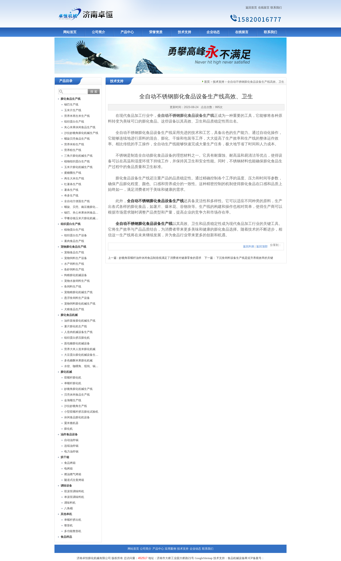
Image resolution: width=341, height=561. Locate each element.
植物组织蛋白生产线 (77, 161)
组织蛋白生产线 (74, 121)
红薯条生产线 (72, 184)
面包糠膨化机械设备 (77, 343)
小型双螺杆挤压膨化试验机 (81, 411)
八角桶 (68, 508)
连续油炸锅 (71, 445)
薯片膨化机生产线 (75, 326)
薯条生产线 (71, 190)
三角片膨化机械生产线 (78, 155)
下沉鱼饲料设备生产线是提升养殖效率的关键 (244, 258)
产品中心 (127, 32)
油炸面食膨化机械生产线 (79, 320)
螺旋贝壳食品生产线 (77, 138)
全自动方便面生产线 (77, 201)
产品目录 (65, 81)
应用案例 (170, 548)
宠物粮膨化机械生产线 (78, 292)
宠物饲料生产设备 (75, 258)
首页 (207, 81)
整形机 (68, 525)
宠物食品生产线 (74, 252)
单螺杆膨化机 (72, 383)
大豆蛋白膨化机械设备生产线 (82, 354)
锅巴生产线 (71, 104)
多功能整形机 (72, 531)
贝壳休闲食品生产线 (77, 394)
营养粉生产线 (72, 150)
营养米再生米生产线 (77, 116)
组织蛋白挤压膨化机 (77, 337)
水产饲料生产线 (74, 263)
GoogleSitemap (204, 558)
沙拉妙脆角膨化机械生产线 (81, 133)
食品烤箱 (70, 463)
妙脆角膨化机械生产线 (78, 389)
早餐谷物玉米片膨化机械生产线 (84, 218)
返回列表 (248, 246)
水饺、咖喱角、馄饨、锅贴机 (82, 366)
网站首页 (69, 32)
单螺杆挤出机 (72, 519)
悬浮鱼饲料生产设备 (77, 298)
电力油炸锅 (71, 451)
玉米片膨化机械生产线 (78, 167)
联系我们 (276, 7)
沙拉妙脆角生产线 (75, 406)
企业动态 (213, 32)
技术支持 (184, 32)
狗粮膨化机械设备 (75, 275)
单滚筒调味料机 (74, 497)
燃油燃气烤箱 (72, 474)
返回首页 (251, 7)
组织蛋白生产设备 (75, 235)
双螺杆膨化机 (72, 377)
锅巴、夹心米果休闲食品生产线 (84, 212)
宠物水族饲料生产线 (77, 281)
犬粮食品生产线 (74, 309)
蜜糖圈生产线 (72, 172)
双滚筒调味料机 (74, 491)
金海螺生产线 (72, 400)
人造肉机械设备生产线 (78, 332)
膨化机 (68, 428)
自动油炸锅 (71, 440)
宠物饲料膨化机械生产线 (79, 303)
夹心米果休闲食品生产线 (79, 127)
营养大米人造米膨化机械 (79, 349)
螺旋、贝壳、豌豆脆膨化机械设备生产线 (89, 207)
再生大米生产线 (74, 178)
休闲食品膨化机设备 (77, 417)
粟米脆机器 (71, 423)
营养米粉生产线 (74, 144)
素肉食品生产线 (74, 241)
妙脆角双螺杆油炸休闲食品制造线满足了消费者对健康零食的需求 (160, 258)
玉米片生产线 (72, 110)
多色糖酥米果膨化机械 (78, 360)
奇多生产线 (71, 195)
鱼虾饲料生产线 (74, 269)
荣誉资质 (155, 32)
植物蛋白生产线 (74, 229)
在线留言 (263, 7)
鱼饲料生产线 (72, 286)
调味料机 (70, 502)
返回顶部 (262, 246)
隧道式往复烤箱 (74, 480)
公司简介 (98, 32)
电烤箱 (68, 468)
